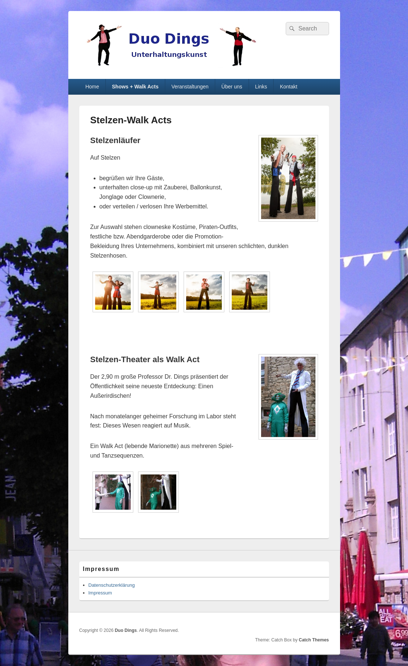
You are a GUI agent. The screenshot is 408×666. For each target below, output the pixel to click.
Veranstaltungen (190, 87)
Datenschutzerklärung (112, 585)
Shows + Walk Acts (135, 87)
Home (92, 87)
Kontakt (288, 87)
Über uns (231, 87)
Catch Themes (314, 640)
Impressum (100, 593)
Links (261, 87)
